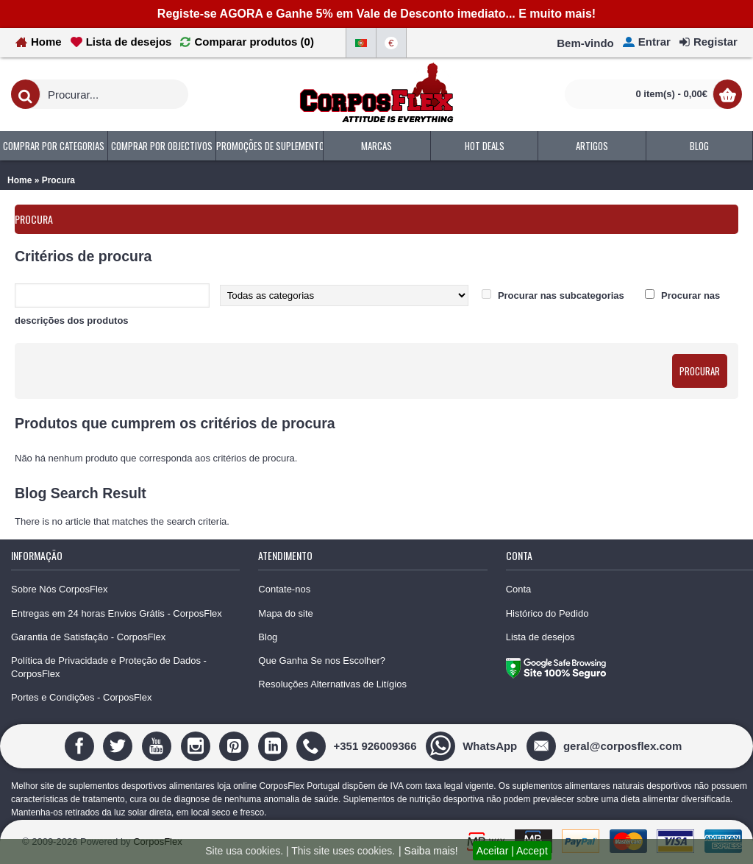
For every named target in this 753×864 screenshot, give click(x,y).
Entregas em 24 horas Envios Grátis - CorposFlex (116, 613)
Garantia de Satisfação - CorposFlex (88, 636)
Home (19, 180)
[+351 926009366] (358, 745)
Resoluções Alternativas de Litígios (332, 684)
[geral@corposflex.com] (606, 745)
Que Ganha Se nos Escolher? (321, 660)
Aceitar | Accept (512, 851)
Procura (58, 180)
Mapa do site (285, 613)
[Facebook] (81, 745)
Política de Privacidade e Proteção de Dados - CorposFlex (109, 667)
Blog (267, 636)
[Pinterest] (235, 745)
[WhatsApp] (473, 745)
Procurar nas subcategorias (561, 295)
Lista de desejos (540, 636)
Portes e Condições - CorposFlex (81, 697)
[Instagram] (197, 745)
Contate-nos (284, 589)
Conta (519, 589)
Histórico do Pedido (547, 613)
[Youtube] (158, 745)
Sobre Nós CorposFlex (59, 589)
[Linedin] (274, 745)
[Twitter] (119, 745)
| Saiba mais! (428, 851)
